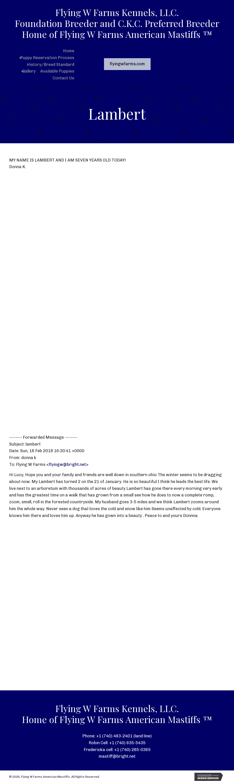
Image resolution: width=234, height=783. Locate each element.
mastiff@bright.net (117, 756)
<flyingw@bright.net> (67, 464)
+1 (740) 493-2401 (114, 736)
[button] (20, 57)
